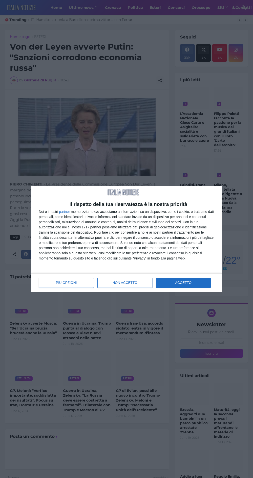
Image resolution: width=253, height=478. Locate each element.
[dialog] (126, 239)
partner (64, 211)
